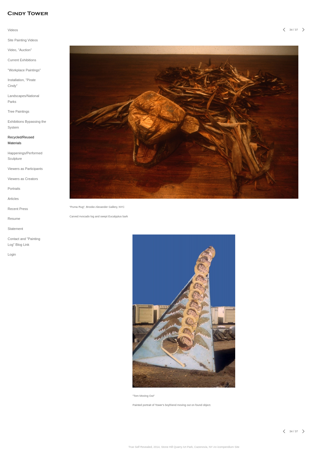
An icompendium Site (226, 446)
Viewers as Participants (25, 169)
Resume (14, 218)
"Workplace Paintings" (24, 70)
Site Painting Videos (23, 40)
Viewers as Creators (23, 179)
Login (12, 254)
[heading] (23, 14)
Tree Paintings (18, 111)
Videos (13, 30)
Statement (15, 229)
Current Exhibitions (22, 60)
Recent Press (18, 209)
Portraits (14, 188)
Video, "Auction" (20, 50)
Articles (13, 199)
